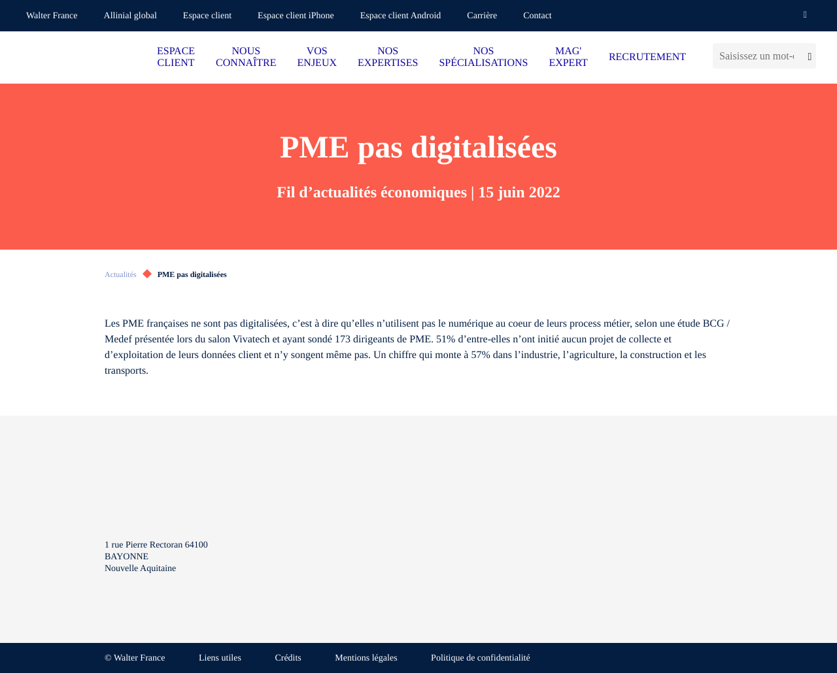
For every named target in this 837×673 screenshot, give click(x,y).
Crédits (288, 658)
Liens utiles (220, 658)
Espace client (207, 16)
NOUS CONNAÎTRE (246, 57)
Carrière (482, 16)
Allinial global (130, 16)
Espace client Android (400, 16)
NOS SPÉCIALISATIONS (483, 57)
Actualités (121, 274)
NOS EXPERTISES (388, 57)
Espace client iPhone (296, 16)
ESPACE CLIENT (176, 57)
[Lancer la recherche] (808, 56)
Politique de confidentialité (480, 658)
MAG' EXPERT (568, 57)
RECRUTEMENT (647, 57)
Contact (537, 16)
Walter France (52, 16)
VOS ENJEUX (317, 57)
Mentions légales (366, 658)
